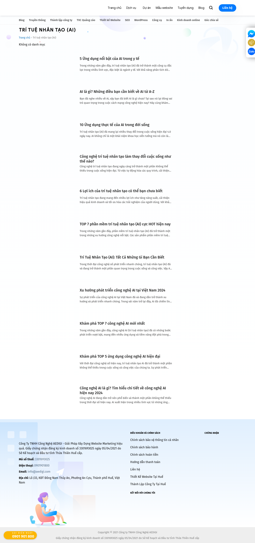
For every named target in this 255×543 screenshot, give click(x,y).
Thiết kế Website (110, 20)
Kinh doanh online (188, 20)
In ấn (169, 20)
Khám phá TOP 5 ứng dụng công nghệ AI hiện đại (120, 356)
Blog (201, 8)
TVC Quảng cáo (86, 20)
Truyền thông (37, 20)
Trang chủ (114, 8)
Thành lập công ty (61, 20)
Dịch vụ (131, 8)
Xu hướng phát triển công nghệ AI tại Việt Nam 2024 (122, 290)
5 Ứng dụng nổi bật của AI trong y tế (109, 58)
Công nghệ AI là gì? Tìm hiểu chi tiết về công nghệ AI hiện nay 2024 (123, 390)
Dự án (147, 8)
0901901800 (41, 465)
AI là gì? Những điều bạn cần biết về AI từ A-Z (117, 91)
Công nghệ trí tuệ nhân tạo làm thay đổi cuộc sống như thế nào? (125, 158)
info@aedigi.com (39, 471)
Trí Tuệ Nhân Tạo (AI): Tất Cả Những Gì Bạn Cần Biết (122, 257)
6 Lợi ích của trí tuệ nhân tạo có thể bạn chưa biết (121, 191)
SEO (127, 20)
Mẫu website (164, 8)
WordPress (141, 20)
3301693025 (42, 459)
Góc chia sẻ (211, 20)
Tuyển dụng (186, 8)
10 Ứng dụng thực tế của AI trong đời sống (114, 125)
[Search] (211, 8)
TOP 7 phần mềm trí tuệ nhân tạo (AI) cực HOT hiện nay (125, 224)
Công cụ (157, 20)
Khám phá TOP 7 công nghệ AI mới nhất (112, 323)
